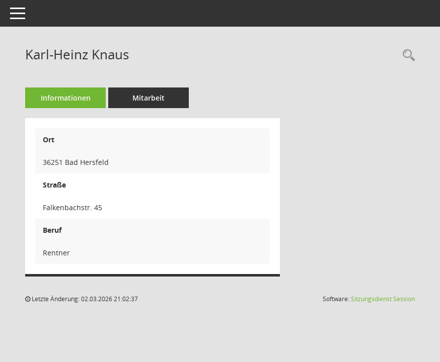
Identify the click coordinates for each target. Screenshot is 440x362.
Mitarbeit (148, 98)
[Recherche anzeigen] (406, 55)
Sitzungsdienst (383, 299)
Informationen (66, 98)
